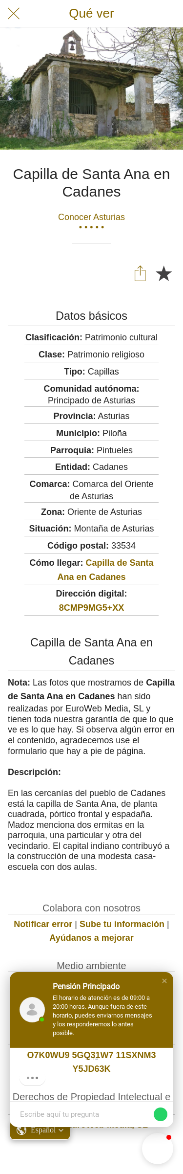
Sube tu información (122, 924)
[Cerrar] (14, 14)
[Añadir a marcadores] (163, 273)
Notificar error (43, 924)
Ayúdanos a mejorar (91, 938)
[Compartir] (140, 273)
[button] (164, 981)
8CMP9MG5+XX (91, 608)
